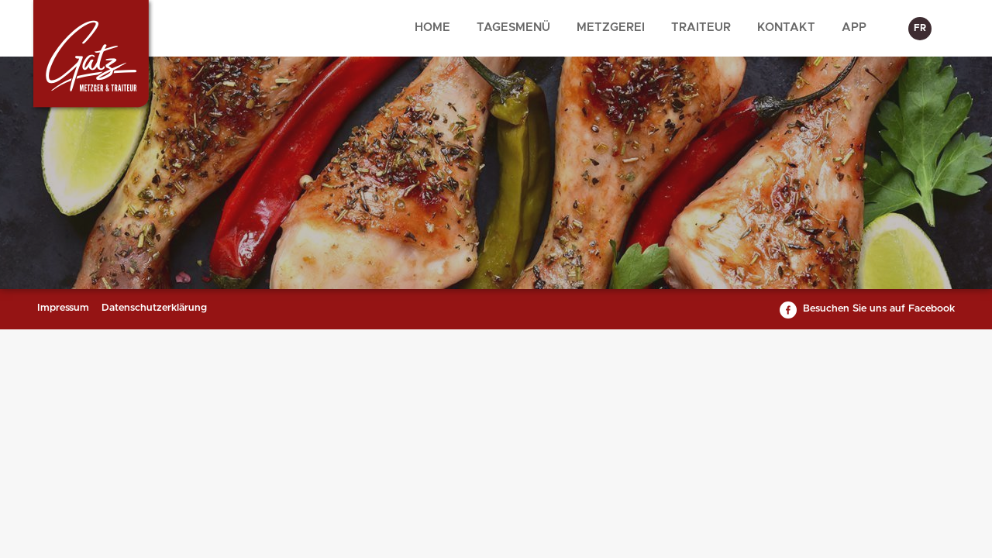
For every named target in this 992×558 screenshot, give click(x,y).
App (854, 27)
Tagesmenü (513, 27)
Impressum (63, 308)
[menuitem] (432, 28)
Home (432, 27)
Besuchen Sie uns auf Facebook (879, 309)
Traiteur (701, 27)
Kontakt (786, 27)
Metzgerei (611, 27)
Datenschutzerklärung (154, 308)
